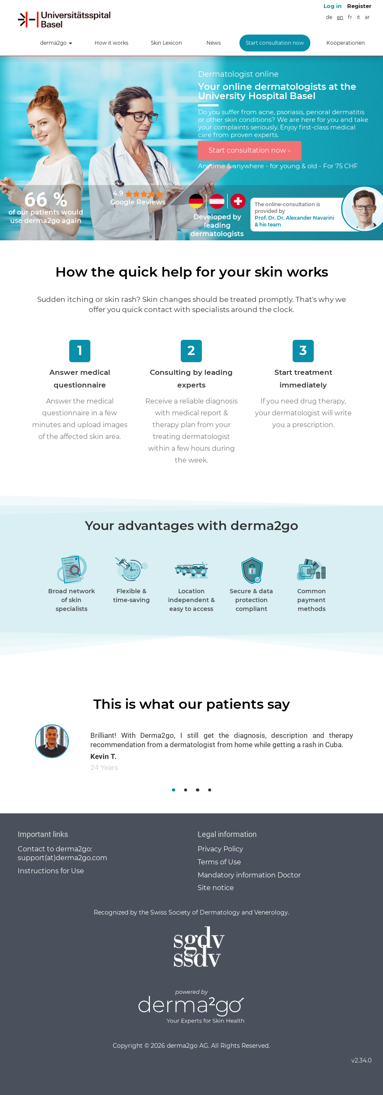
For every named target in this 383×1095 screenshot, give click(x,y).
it (358, 17)
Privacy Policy (220, 849)
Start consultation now (275, 43)
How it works (111, 43)
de (329, 17)
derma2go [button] (56, 43)
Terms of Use (219, 862)
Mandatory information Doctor (249, 875)
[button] (174, 790)
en (340, 17)
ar (367, 17)
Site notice (216, 888)
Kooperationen (345, 43)
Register (359, 6)
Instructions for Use (51, 871)
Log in (332, 6)
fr (350, 17)
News (213, 43)
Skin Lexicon (166, 43)
